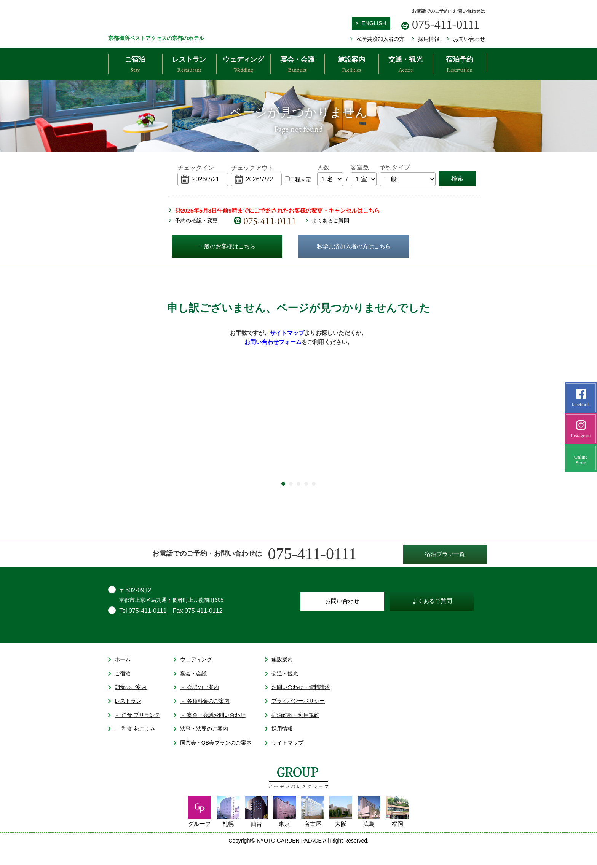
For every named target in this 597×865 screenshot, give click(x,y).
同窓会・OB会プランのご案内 (213, 759)
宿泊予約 (460, 65)
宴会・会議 (297, 65)
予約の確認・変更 (196, 220)
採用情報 (279, 745)
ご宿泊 (135, 65)
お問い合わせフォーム (273, 342)
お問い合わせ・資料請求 (297, 703)
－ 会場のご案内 (196, 703)
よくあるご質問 (330, 220)
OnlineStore (581, 464)
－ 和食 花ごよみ (131, 745)
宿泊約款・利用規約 (292, 731)
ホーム (119, 676)
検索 (457, 178)
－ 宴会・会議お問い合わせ (210, 731)
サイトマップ (287, 333)
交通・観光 (405, 65)
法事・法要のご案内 (201, 745)
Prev (93, 438)
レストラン (189, 65)
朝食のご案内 (127, 703)
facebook (581, 398)
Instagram (581, 429)
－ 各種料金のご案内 (202, 717)
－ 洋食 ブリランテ (134, 731)
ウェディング (243, 65)
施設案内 (351, 65)
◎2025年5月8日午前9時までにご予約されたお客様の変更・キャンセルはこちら (277, 210)
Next (481, 438)
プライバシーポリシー (295, 717)
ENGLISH (371, 23)
